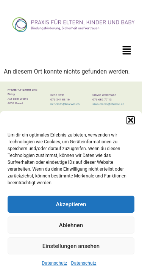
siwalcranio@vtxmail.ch (108, 104)
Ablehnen (71, 225)
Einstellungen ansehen (71, 246)
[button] (130, 120)
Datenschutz (54, 263)
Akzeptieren (71, 204)
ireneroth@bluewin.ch (65, 104)
